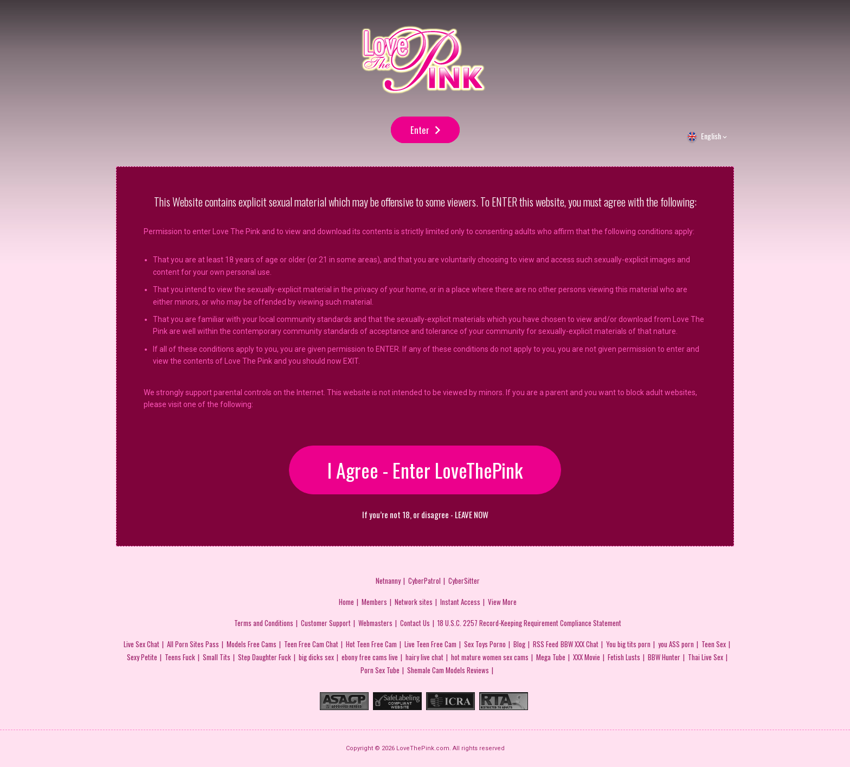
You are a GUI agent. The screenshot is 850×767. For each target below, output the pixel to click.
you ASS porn (676, 644)
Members (374, 601)
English (711, 135)
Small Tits (216, 657)
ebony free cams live (370, 657)
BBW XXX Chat (579, 644)
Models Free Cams (251, 644)
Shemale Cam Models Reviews (448, 670)
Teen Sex (713, 644)
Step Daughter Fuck (264, 657)
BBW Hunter (664, 657)
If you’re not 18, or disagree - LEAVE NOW (425, 515)
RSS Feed (545, 644)
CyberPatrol (424, 580)
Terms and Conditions (263, 622)
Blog (519, 644)
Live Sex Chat (141, 644)
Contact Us (415, 622)
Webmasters (375, 622)
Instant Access (460, 601)
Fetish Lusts (624, 657)
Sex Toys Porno (485, 644)
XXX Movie (586, 657)
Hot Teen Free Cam (371, 644)
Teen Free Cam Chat (311, 644)
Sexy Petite (142, 657)
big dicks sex (316, 657)
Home (346, 601)
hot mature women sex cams (490, 657)
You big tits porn (628, 644)
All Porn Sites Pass (193, 644)
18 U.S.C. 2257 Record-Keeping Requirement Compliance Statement (529, 622)
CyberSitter (464, 580)
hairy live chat (424, 657)
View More (502, 601)
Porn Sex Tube (380, 670)
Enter (419, 130)
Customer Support (326, 622)
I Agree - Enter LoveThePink (425, 469)
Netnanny (388, 580)
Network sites (414, 601)
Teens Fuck (180, 657)
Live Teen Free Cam (430, 644)
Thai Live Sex (705, 657)
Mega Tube (550, 657)
